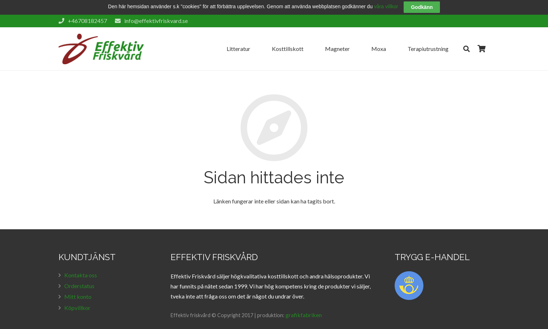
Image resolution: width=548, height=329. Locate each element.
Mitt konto (78, 288)
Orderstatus (79, 277)
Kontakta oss (80, 266)
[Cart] (481, 40)
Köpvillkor (77, 299)
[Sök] (466, 40)
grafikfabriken (303, 306)
